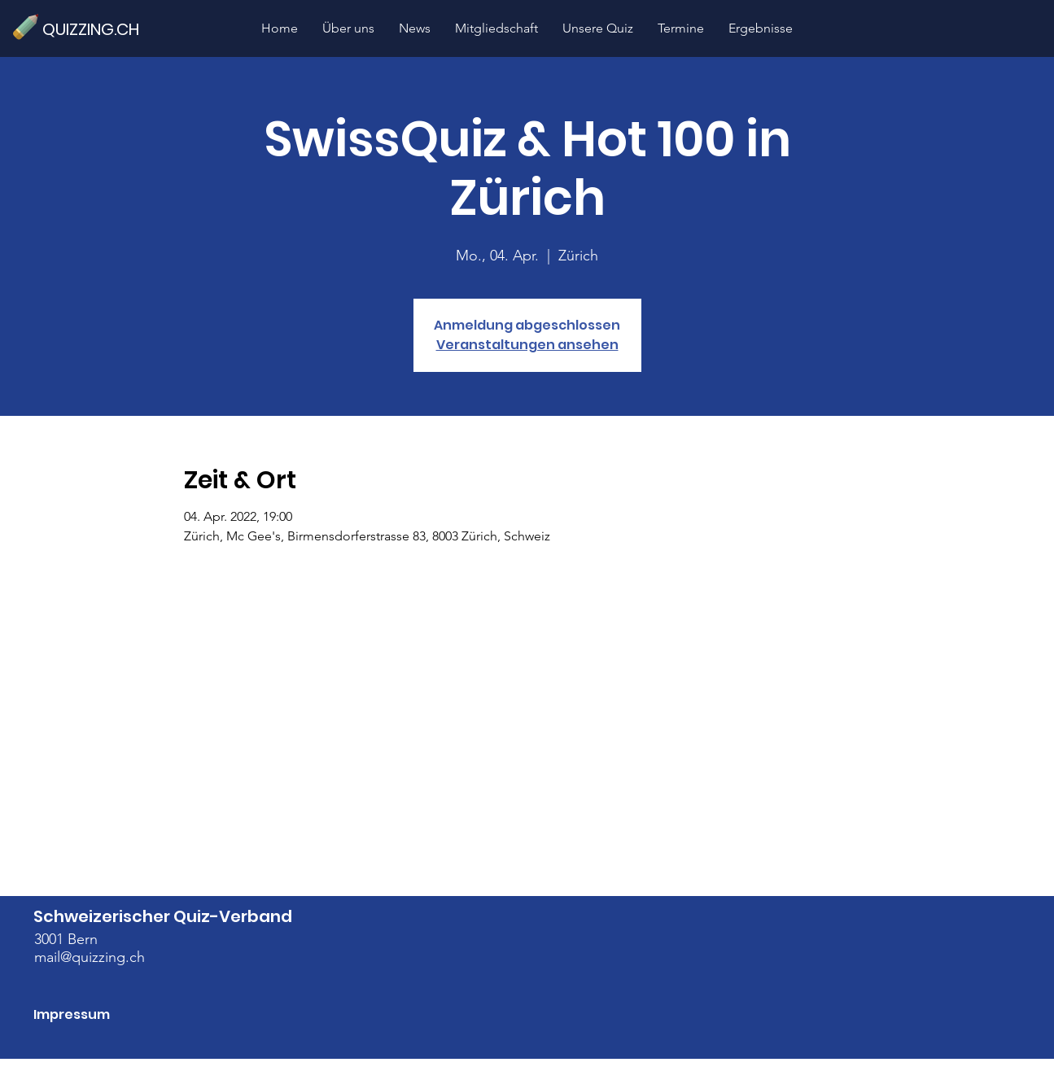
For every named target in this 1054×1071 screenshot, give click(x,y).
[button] (597, 28)
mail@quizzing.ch (89, 957)
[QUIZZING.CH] (97, 29)
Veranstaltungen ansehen (527, 344)
